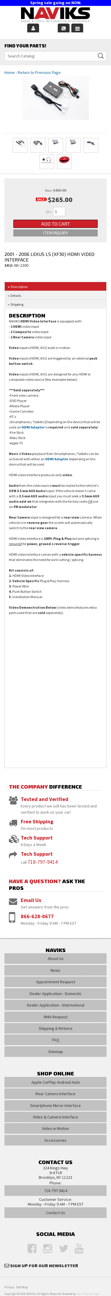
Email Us (31, 900)
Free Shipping (37, 821)
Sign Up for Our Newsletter (44, 1265)
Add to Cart (55, 223)
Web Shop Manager (87, 1294)
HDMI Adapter (33, 427)
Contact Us (55, 1212)
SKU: (9, 265)
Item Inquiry (55, 232)
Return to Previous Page (39, 72)
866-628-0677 (37, 916)
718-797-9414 (43, 861)
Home (9, 72)
